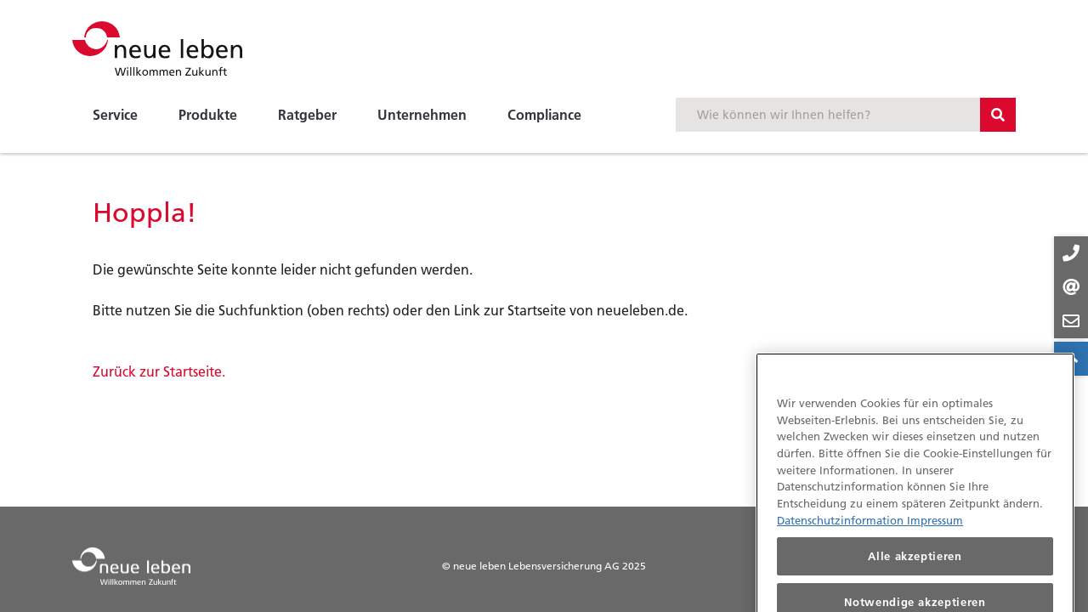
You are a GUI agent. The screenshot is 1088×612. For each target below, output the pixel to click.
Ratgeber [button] (307, 114)
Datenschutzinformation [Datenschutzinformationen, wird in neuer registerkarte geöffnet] (842, 530)
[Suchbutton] (998, 115)
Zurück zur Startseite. (159, 371)
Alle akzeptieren (915, 567)
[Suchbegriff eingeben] (828, 115)
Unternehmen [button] (422, 114)
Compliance (544, 114)
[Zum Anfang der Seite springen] (1071, 359)
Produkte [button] (207, 114)
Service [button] (115, 114)
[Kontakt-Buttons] (1071, 287)
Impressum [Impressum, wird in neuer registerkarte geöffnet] (935, 530)
